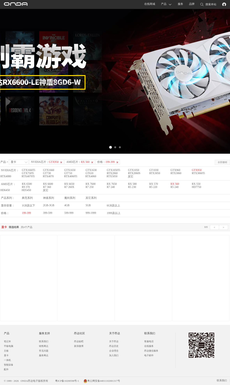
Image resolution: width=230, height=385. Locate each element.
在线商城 (149, 4)
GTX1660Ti (28, 170)
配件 (6, 369)
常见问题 (43, 350)
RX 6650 (69, 183)
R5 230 (132, 187)
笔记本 (7, 341)
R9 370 (26, 187)
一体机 (7, 360)
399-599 (47, 212)
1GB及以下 (28, 205)
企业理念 (114, 350)
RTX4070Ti (28, 176)
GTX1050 (133, 170)
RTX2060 (112, 173)
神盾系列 (48, 197)
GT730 (47, 173)
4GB (66, 205)
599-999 (68, 212)
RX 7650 (112, 183)
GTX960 (175, 170)
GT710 (68, 173)
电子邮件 (149, 355)
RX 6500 (27, 183)
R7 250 (90, 187)
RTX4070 (48, 176)
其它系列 (91, 197)
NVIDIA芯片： (45, 161)
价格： (106, 161)
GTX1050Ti (113, 170)
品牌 (192, 4)
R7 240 (111, 187)
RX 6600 (48, 183)
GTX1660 (48, 170)
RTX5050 (112, 176)
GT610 (89, 173)
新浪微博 (78, 346)
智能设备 (8, 364)
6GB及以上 (113, 205)
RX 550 (196, 183)
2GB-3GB (48, 205)
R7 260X (69, 187)
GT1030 (153, 170)
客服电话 (149, 341)
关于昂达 (114, 341)
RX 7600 (91, 183)
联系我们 (43, 341)
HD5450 (26, 190)
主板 (6, 350)
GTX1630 (91, 170)
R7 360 (47, 187)
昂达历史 (114, 346)
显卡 (13, 161)
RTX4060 (90, 176)
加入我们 (114, 355)
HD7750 (196, 187)
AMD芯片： (77, 161)
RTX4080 (5, 176)
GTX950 (197, 170)
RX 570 (153, 183)
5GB (88, 205)
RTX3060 (176, 173)
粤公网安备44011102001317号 (101, 380)
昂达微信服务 (151, 350)
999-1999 (91, 212)
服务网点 (43, 355)
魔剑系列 (69, 197)
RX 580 (132, 183)
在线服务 (149, 346)
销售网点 (43, 346)
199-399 (26, 212)
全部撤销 (222, 162)
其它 (130, 176)
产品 (163, 4)
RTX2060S (134, 173)
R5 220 (153, 187)
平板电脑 (8, 346)
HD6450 (5, 190)
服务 (180, 4)
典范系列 (27, 197)
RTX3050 (154, 173)
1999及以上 (113, 213)
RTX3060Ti (198, 173)
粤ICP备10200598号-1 (67, 380)
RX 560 (175, 183)
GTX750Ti (28, 173)
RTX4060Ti (70, 176)
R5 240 (175, 187)
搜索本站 (208, 4)
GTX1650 (69, 170)
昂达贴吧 (78, 341)
